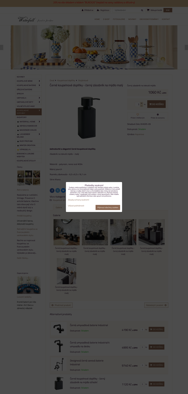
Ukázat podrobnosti (76, 206)
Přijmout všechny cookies (107, 207)
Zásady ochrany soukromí (78, 199)
